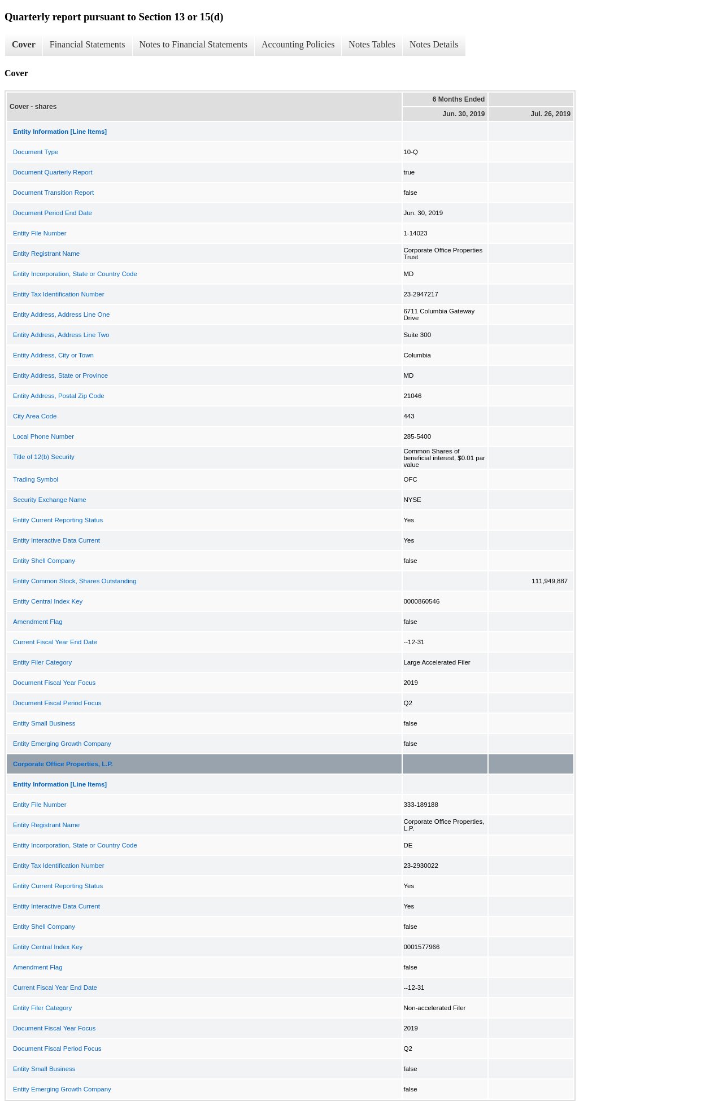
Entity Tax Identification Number (58, 294)
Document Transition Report (53, 192)
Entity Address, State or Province (60, 375)
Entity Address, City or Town (53, 355)
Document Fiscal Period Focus (57, 703)
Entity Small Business (44, 723)
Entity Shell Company (44, 560)
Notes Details (434, 44)
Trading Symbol (35, 479)
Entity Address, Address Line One (61, 314)
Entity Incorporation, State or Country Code (75, 273)
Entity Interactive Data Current (56, 540)
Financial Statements (87, 44)
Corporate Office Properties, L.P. (63, 764)
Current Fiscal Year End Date (55, 642)
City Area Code (34, 416)
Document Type (35, 151)
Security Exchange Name (49, 499)
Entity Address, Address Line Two (61, 334)
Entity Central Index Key (47, 601)
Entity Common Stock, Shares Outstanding (75, 581)
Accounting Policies (298, 44)
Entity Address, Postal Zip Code (58, 395)
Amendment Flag (38, 621)
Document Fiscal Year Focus (54, 682)
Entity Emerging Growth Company (62, 743)
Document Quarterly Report (53, 172)
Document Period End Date (52, 212)
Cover (24, 44)
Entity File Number (40, 233)
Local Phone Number (43, 436)
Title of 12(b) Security (44, 456)
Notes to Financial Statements (194, 44)
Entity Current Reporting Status (58, 520)
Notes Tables (372, 44)
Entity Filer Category (42, 662)
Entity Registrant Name (46, 253)
